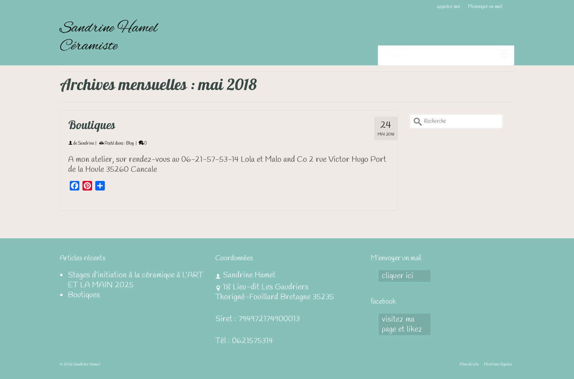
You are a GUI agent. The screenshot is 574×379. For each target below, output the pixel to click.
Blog (130, 143)
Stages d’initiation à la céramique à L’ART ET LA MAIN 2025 (135, 280)
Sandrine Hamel (108, 28)
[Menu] (446, 55)
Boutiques (84, 295)
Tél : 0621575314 (244, 341)
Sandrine (86, 143)
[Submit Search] (416, 121)
